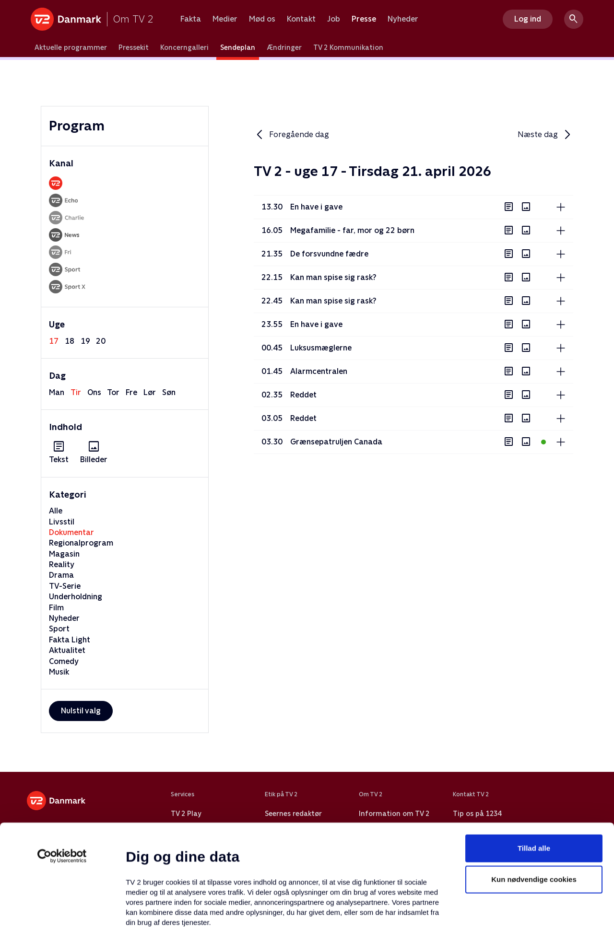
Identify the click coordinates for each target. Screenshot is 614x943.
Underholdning (75, 596)
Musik (59, 671)
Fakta (190, 19)
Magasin (64, 554)
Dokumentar (71, 532)
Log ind (527, 18)
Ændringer (284, 47)
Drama (61, 575)
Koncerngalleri (184, 47)
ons (94, 392)
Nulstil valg (81, 710)
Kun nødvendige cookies (534, 806)
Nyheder (403, 19)
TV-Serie (65, 586)
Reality (61, 564)
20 (101, 341)
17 (54, 341)
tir (76, 392)
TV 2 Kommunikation (348, 47)
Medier (225, 19)
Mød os (262, 19)
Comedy (64, 661)
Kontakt (301, 19)
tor (113, 392)
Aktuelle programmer (71, 47)
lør (149, 392)
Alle (55, 510)
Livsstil (61, 521)
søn (169, 392)
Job (333, 19)
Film (56, 607)
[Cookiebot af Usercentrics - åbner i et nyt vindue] (62, 782)
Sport (59, 628)
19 (85, 341)
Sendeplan (237, 47)
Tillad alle (534, 774)
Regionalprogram (81, 542)
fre (131, 392)
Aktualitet (67, 650)
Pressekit (133, 47)
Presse (364, 19)
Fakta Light (69, 639)
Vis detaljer (465, 924)
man (56, 392)
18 (69, 341)
